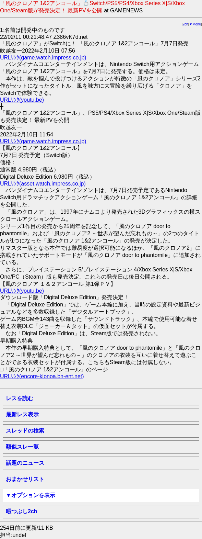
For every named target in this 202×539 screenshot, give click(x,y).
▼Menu (195, 24)
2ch (185, 24)
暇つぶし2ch (21, 511)
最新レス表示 (22, 414)
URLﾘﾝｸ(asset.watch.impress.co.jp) (43, 184)
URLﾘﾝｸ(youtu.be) (22, 100)
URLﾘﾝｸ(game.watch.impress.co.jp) (43, 57)
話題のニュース (25, 463)
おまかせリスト (25, 479)
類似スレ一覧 (22, 447)
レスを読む (19, 398)
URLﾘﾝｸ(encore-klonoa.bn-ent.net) (42, 376)
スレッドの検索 (25, 431)
